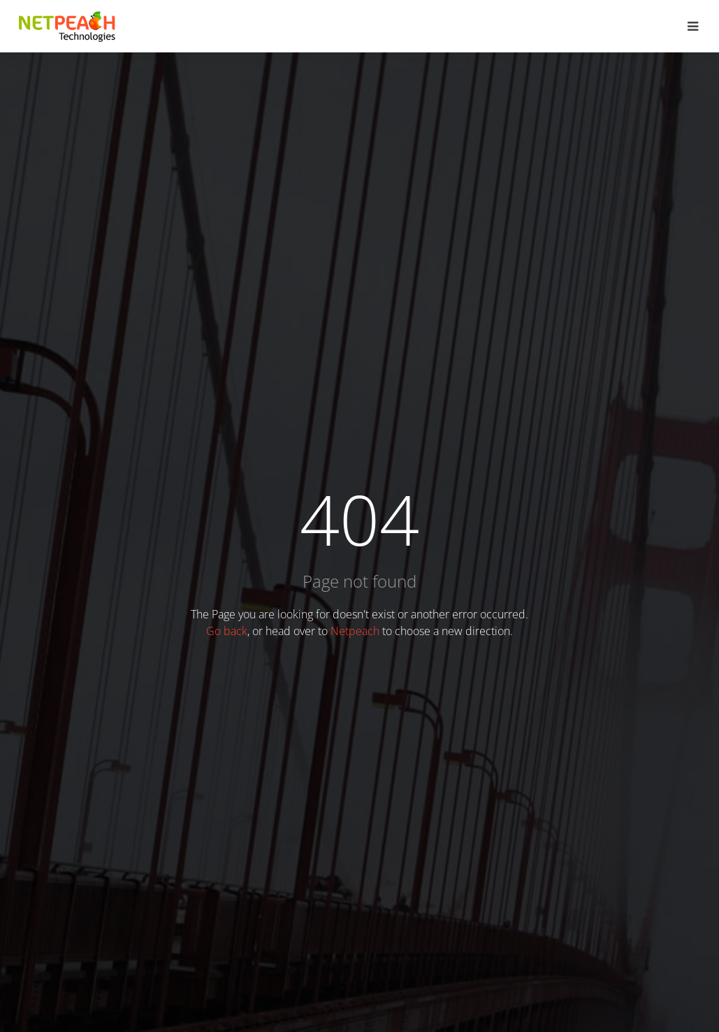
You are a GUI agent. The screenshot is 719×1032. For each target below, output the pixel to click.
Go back (226, 631)
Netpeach (355, 631)
